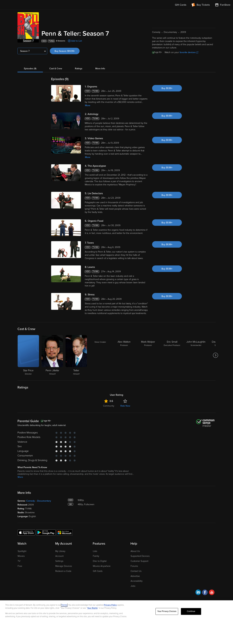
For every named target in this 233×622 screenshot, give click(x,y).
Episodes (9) (30, 68)
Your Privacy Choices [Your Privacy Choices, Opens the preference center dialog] (166, 611)
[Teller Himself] (76, 355)
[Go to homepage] (22, 5)
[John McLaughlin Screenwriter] (196, 355)
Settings (59, 561)
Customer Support (139, 561)
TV (19, 561)
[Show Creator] (100, 355)
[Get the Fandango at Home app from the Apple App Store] (26, 532)
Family (96, 556)
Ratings (78, 68)
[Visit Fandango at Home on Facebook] (205, 592)
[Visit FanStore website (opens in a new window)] (223, 5)
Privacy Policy (110, 605)
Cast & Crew (55, 68)
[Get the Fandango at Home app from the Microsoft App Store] (64, 532)
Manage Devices (63, 566)
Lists (95, 551)
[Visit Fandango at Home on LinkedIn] (198, 592)
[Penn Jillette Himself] (52, 355)
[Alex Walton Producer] (124, 355)
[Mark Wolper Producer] (148, 355)
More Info (100, 68)
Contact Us (136, 571)
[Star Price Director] (28, 355)
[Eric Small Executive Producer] (172, 355)
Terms (64, 605)
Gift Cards (97, 571)
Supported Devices (140, 556)
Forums (134, 566)
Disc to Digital (99, 561)
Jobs (133, 586)
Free (20, 566)
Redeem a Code (63, 571)
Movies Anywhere (102, 566)
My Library (60, 551)
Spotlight (22, 551)
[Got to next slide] (215, 355)
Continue (191, 611)
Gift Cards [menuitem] (180, 4)
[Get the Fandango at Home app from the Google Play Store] (46, 532)
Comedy (30, 500)
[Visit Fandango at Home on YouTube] (212, 592)
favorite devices (189, 52)
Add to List (76, 40)
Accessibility (137, 581)
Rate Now (125, 405)
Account (59, 556)
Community (108, 405)
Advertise (135, 576)
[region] (116, 611)
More (87, 105)
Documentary (44, 500)
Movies (21, 556)
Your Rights (92, 608)
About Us (135, 551)
